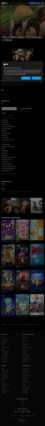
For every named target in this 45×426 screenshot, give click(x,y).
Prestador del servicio (14, 415)
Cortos (3, 345)
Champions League (5, 370)
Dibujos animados (26, 357)
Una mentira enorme (6, 133)
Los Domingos (25, 337)
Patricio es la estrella (5, 316)
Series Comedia (4, 356)
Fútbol (21, 6)
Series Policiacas (5, 354)
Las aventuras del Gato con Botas (7, 266)
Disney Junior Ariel (34, 265)
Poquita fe (24, 350)
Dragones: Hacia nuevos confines (21, 266)
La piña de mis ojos (6, 144)
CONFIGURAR (9, 78)
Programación (25, 392)
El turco (24, 349)
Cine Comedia (4, 342)
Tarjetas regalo (25, 389)
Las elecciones (5, 150)
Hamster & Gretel (34, 316)
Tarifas (24, 383)
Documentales (4, 359)
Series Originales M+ (5, 350)
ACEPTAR (36, 78)
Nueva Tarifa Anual (26, 387)
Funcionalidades (26, 370)
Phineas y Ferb (4, 291)
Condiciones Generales (27, 375)
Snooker (3, 389)
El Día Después (4, 375)
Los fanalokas (5, 119)
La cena (24, 338)
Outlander (24, 345)
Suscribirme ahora (34, 3)
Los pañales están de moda (7, 139)
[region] (22, 71)
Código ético (25, 378)
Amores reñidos (5, 161)
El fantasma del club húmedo (8, 168)
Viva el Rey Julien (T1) (9, 108)
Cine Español (4, 340)
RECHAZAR (26, 78)
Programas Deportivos (27, 359)
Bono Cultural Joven (26, 371)
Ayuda (22, 402)
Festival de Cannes (26, 354)
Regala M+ (5, 6)
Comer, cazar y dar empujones (8, 126)
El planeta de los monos (7, 159)
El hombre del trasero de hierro (8, 157)
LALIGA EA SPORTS (5, 371)
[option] (17, 205)
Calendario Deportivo (6, 390)
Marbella (24, 352)
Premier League (5, 373)
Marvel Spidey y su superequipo (8, 241)
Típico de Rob (5, 155)
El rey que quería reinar (7, 164)
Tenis (3, 380)
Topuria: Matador (5, 383)
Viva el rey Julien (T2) (26, 108)
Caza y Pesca (25, 361)
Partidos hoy (4, 392)
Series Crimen (4, 357)
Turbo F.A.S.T (32, 291)
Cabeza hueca (5, 122)
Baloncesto (42, 6)
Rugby (3, 382)
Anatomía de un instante (27, 347)
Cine (16, 6)
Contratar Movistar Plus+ (27, 382)
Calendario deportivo (31, 6)
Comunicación (25, 390)
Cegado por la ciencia (6, 128)
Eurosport (3, 387)
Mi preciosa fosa (5, 137)
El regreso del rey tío (6, 124)
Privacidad (28, 415)
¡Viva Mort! (4, 131)
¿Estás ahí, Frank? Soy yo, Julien (9, 166)
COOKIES (33, 415)
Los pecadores (25, 340)
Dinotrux (17, 291)
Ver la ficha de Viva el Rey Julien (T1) (9, 173)
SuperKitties (18, 241)
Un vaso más (4, 135)
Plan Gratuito (25, 380)
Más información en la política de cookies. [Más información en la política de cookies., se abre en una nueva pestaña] (17, 74)
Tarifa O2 (24, 385)
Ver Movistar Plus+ (26, 368)
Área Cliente (25, 373)
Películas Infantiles (5, 347)
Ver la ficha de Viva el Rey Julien (23, 110)
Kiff (31, 241)
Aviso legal (22, 415)
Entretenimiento (5, 361)
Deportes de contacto (6, 385)
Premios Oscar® (26, 356)
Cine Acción (4, 344)
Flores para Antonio (26, 344)
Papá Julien (4, 153)
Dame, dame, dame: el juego (8, 146)
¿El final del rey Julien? (7, 170)
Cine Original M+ (5, 338)
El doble (3, 148)
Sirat (23, 342)
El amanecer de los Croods (21, 316)
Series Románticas (5, 352)
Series (11, 6)
